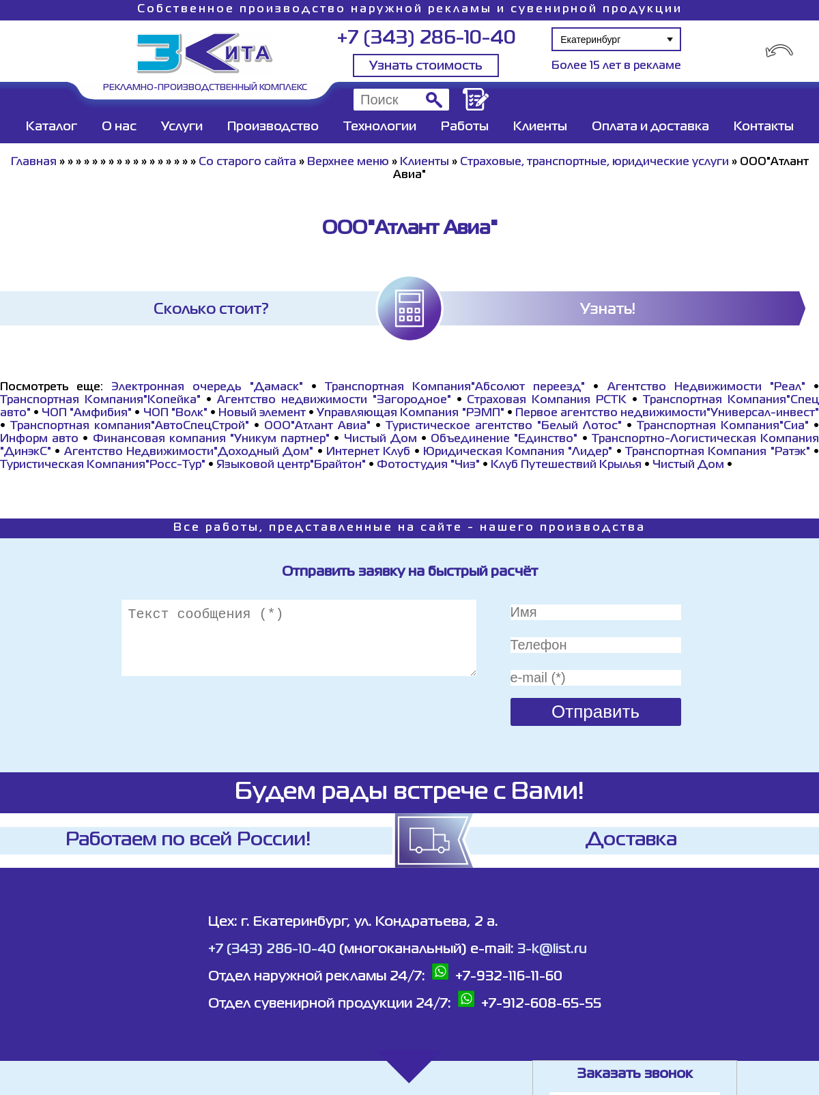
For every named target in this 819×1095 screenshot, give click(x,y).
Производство (273, 126)
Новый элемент (262, 413)
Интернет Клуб (368, 452)
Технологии (379, 126)
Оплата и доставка (650, 126)
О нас (119, 126)
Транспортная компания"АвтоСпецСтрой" (129, 426)
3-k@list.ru (552, 949)
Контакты (764, 126)
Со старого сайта (247, 162)
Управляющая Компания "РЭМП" (410, 413)
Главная (34, 162)
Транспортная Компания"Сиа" (723, 426)
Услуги (182, 126)
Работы (465, 126)
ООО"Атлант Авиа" (317, 426)
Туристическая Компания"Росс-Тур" (102, 465)
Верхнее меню (348, 162)
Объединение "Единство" (504, 439)
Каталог (51, 126)
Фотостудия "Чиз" (428, 465)
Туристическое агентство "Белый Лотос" (504, 426)
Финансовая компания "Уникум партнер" (211, 439)
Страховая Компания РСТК (547, 400)
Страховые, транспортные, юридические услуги (594, 162)
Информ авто (39, 439)
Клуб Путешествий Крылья (566, 465)
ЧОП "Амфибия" (87, 413)
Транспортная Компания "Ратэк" (717, 452)
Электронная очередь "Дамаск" (206, 387)
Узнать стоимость (426, 66)
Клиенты (540, 126)
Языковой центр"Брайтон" (291, 465)
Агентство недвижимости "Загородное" (334, 400)
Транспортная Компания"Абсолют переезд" (455, 387)
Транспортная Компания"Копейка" (100, 400)
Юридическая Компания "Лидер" (518, 452)
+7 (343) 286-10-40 (426, 38)
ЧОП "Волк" (175, 413)
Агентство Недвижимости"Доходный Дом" (189, 452)
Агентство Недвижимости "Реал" (706, 387)
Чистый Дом (380, 439)
